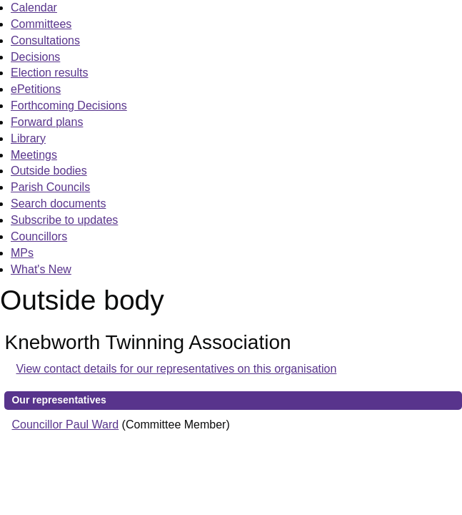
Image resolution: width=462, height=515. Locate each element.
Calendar (34, 7)
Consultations (45, 40)
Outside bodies (49, 171)
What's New (41, 269)
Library (28, 138)
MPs (22, 253)
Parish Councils (50, 187)
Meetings (34, 155)
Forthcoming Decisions (69, 105)
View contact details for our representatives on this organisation (176, 369)
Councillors (39, 236)
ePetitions (36, 89)
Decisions (35, 57)
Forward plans (47, 122)
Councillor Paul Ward (65, 424)
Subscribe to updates (64, 220)
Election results (50, 73)
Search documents (58, 203)
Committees (41, 24)
